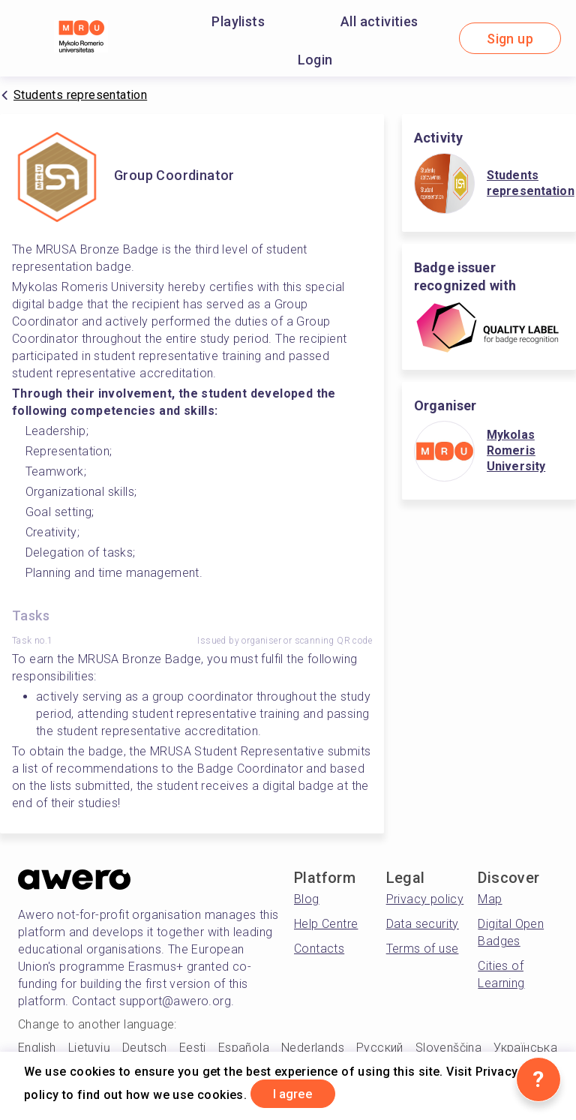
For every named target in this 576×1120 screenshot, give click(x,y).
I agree (299, 1092)
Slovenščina (449, 1047)
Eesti (192, 1047)
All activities (379, 21)
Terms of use (422, 948)
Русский (380, 1047)
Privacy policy (425, 899)
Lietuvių (89, 1047)
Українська (525, 1047)
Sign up (510, 39)
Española (243, 1047)
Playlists (238, 21)
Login (315, 60)
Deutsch (144, 1047)
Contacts (319, 948)
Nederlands (312, 1047)
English (37, 1047)
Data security (422, 924)
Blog (307, 899)
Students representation (80, 95)
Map (490, 899)
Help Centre (326, 924)
